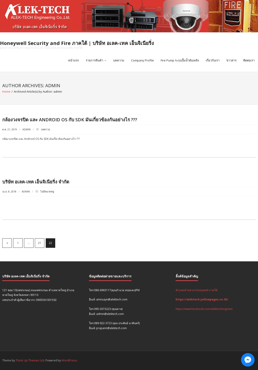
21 (39, 243)
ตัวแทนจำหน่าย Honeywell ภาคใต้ (196, 290)
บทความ (118, 60)
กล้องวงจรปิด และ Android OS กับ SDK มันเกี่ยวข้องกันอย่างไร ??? (69, 120)
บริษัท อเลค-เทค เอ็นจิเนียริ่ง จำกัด (35, 182)
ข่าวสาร (231, 60)
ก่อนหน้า (7, 243)
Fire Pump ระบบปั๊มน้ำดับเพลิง (180, 60)
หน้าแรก (73, 60)
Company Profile (142, 60)
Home (6, 91)
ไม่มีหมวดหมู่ (47, 191)
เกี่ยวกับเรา (213, 60)
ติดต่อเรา (249, 60)
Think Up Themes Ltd (30, 360)
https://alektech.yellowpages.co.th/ (202, 299)
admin (26, 129)
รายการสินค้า (94, 60)
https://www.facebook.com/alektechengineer (204, 309)
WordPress (69, 360)
